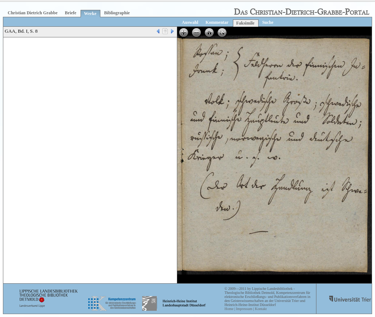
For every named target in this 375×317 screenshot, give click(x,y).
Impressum (244, 309)
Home (228, 309)
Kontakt (261, 309)
